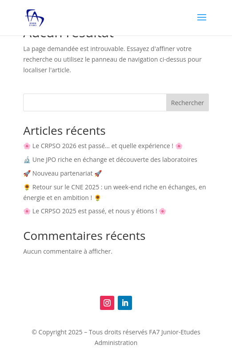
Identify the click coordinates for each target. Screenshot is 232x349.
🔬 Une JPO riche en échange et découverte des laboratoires (110, 159)
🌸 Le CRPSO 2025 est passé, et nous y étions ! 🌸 (94, 211)
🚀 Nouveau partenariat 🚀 (62, 173)
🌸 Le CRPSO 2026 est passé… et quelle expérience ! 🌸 (102, 145)
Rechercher (187, 102)
